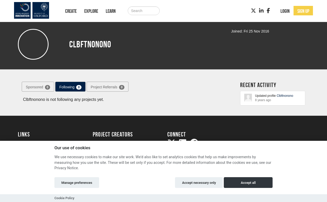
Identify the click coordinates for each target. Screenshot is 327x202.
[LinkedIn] (261, 11)
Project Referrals (107, 87)
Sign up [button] (303, 11)
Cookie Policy (64, 198)
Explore (91, 11)
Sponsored (38, 87)
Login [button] (285, 11)
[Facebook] (268, 11)
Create (71, 11)
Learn (111, 11)
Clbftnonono (285, 96)
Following (70, 87)
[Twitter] (253, 11)
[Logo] (35, 10)
